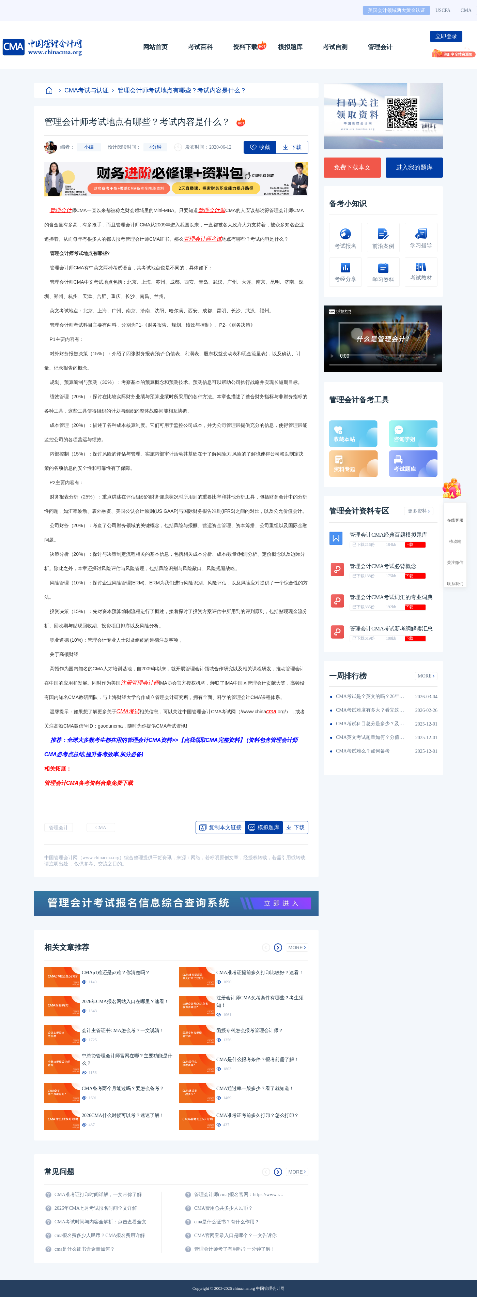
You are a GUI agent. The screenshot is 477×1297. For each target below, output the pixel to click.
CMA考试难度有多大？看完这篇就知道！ (370, 710)
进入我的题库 (414, 167)
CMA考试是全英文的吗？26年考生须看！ (370, 696)
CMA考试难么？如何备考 (363, 751)
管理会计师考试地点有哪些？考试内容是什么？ (179, 90)
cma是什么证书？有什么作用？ (226, 1221)
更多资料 (419, 510)
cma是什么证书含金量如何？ (85, 1249)
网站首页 (155, 47)
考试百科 (200, 47)
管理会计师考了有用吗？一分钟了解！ (234, 1249)
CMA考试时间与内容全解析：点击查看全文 (101, 1221)
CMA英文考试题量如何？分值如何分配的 (370, 737)
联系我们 (455, 577)
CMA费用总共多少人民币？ (223, 1208)
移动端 (455, 535)
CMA (466, 10)
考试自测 (335, 47)
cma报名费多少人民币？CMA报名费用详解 (100, 1235)
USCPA (442, 10)
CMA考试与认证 (84, 90)
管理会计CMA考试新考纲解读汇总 (391, 628)
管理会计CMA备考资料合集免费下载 (88, 783)
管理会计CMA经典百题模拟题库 (388, 535)
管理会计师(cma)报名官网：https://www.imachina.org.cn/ (240, 1194)
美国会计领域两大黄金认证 (396, 10)
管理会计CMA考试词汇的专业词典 (391, 597)
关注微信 (455, 556)
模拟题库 (290, 47)
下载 (409, 544)
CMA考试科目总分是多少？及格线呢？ (370, 723)
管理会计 (380, 47)
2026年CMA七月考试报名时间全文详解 (96, 1208)
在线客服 (455, 514)
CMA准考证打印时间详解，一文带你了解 (98, 1194)
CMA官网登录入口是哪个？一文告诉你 (235, 1235)
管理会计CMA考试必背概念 (383, 566)
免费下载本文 (352, 167)
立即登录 (446, 36)
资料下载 (245, 47)
